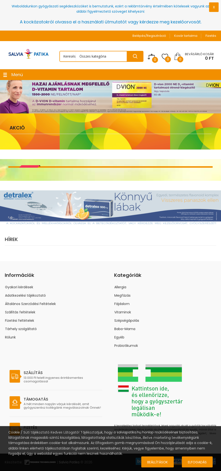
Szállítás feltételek (20, 312)
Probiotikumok (126, 345)
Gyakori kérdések (19, 287)
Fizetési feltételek (19, 320)
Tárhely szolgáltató (21, 328)
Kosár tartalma (185, 35)
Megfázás (122, 295)
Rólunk (10, 337)
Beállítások (157, 462)
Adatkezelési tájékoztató (25, 295)
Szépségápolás (126, 320)
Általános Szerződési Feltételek (30, 303)
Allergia (120, 287)
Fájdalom (122, 303)
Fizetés (210, 35)
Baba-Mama (124, 328)
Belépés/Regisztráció (149, 35)
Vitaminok (122, 312)
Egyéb (119, 337)
